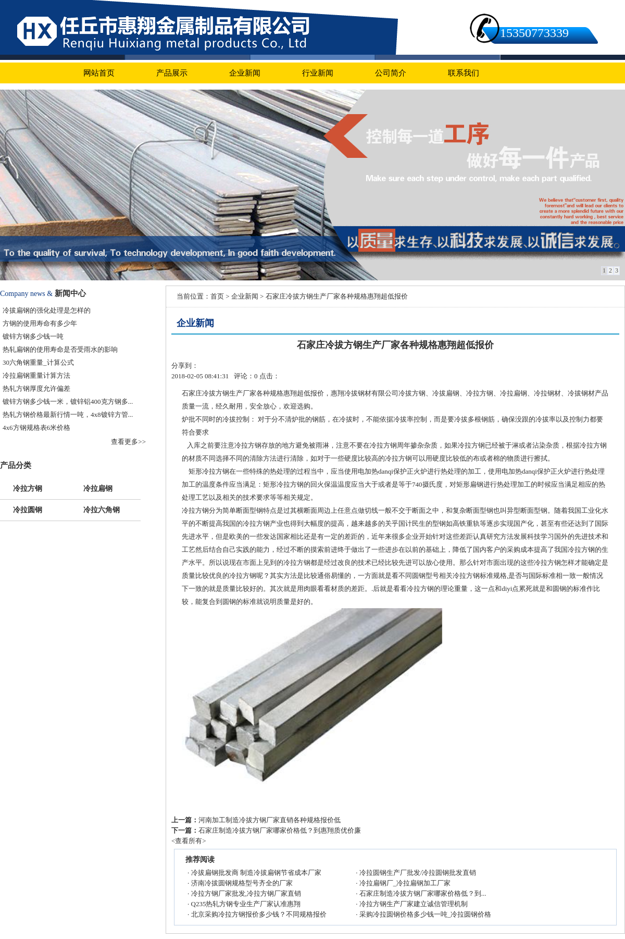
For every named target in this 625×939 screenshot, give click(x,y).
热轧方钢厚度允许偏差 (36, 388)
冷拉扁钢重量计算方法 (36, 375)
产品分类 (15, 465)
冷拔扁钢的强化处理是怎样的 (47, 310)
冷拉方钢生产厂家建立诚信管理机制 (413, 904)
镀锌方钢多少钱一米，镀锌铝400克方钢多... (68, 401)
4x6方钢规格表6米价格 (36, 427)
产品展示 (172, 73)
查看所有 (188, 841)
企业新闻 (244, 73)
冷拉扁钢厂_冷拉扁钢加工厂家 (405, 883)
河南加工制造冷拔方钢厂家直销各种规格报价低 (269, 820)
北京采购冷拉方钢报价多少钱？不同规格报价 (259, 914)
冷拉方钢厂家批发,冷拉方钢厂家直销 (246, 893)
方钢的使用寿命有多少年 (40, 323)
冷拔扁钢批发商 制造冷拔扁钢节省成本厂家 (256, 872)
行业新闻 (317, 73)
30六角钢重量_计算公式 (38, 362)
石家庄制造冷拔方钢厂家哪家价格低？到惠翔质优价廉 (279, 830)
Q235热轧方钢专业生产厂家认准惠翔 (246, 904)
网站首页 (99, 73)
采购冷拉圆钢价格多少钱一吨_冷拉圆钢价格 (425, 914)
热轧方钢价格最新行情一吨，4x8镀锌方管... (68, 414)
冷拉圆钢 (27, 509)
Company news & (26, 294)
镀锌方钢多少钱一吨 (33, 336)
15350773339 (534, 33)
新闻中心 (70, 293)
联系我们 (463, 73)
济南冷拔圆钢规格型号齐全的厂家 (242, 883)
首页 (217, 296)
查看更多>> (128, 442)
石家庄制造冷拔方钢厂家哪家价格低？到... (422, 893)
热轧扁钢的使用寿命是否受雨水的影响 (60, 349)
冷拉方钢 (27, 487)
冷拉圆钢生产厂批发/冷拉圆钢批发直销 (418, 872)
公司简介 (390, 73)
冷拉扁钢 (98, 487)
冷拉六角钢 (101, 509)
